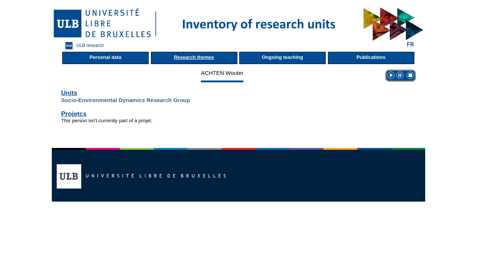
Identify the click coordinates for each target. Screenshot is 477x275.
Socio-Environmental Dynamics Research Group (125, 100)
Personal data (105, 57)
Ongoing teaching (282, 57)
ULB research (82, 45)
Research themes (194, 57)
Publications (371, 57)
